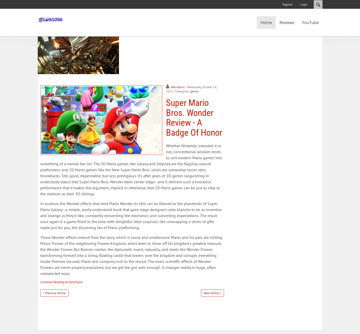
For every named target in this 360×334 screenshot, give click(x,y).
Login (304, 4)
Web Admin (177, 87)
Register (287, 4)
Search (318, 4)
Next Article (211, 293)
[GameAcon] (53, 19)
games (194, 91)
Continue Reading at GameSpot (61, 282)
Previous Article (55, 293)
